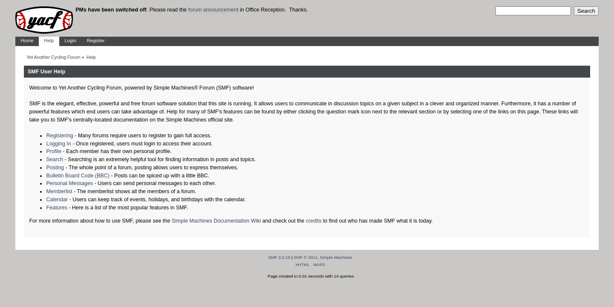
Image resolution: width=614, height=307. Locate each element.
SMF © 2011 (306, 257)
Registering (59, 136)
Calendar (57, 200)
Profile (53, 151)
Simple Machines (336, 257)
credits (313, 221)
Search (54, 159)
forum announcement (213, 10)
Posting (55, 168)
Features (56, 208)
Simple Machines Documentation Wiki (216, 221)
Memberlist (59, 191)
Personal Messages (69, 183)
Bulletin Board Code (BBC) (77, 176)
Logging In (58, 144)
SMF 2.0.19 (279, 257)
